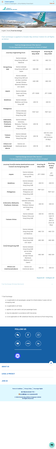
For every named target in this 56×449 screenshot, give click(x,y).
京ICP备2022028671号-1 (28, 392)
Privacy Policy (28, 388)
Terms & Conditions (17, 388)
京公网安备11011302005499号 (29, 394)
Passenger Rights (38, 388)
